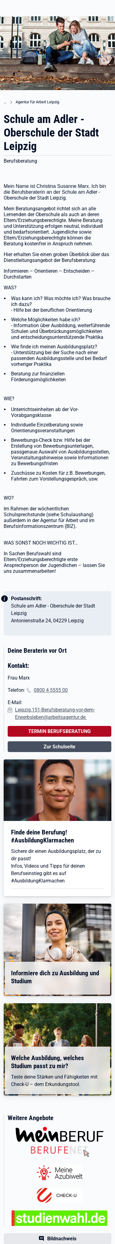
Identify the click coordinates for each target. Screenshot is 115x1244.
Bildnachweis (61, 1239)
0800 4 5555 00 (51, 690)
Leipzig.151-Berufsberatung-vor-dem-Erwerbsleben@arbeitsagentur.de (55, 713)
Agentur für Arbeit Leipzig (37, 102)
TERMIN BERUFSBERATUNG (59, 731)
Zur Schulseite (59, 747)
